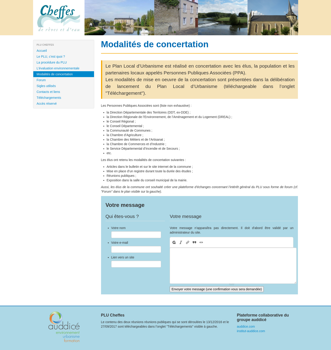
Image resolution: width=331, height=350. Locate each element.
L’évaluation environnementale (58, 68)
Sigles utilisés (46, 86)
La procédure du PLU (52, 62)
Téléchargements (49, 97)
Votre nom (118, 228)
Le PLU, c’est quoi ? (51, 56)
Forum (41, 80)
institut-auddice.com (251, 331)
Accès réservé (47, 103)
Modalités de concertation (55, 74)
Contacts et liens (48, 92)
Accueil (42, 50)
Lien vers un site (122, 257)
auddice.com (246, 326)
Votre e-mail (119, 242)
